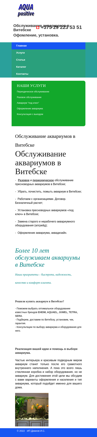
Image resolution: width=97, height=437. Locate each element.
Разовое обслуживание (29, 97)
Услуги (20, 52)
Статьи (20, 59)
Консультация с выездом (30, 114)
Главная (21, 45)
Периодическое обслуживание (33, 91)
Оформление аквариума (30, 108)
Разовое (23, 180)
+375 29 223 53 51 (61, 27)
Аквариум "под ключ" (28, 103)
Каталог (21, 66)
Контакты (22, 73)
